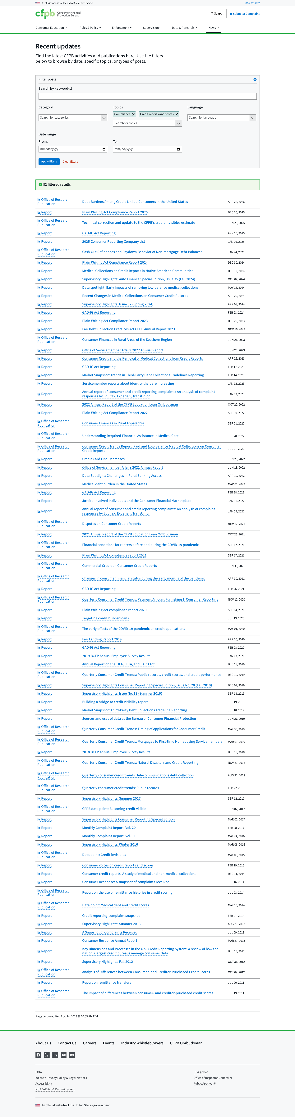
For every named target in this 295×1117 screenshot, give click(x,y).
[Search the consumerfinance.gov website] (217, 14)
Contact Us (67, 1043)
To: (115, 142)
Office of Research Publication (53, 202)
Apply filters (49, 161)
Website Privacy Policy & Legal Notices (61, 1078)
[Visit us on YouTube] (64, 1054)
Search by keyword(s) (55, 89)
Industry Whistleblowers (142, 1043)
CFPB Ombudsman (186, 1043)
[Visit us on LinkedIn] (55, 1054)
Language (195, 107)
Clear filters (70, 161)
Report (44, 212)
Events (108, 1043)
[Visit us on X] (47, 1054)
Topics (118, 107)
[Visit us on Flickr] (72, 1054)
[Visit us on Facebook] (38, 1054)
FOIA (38, 1072)
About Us (43, 1043)
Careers (89, 1043)
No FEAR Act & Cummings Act (55, 1089)
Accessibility (43, 1083)
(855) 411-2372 (252, 3)
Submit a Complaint (244, 13)
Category (46, 107)
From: (43, 142)
